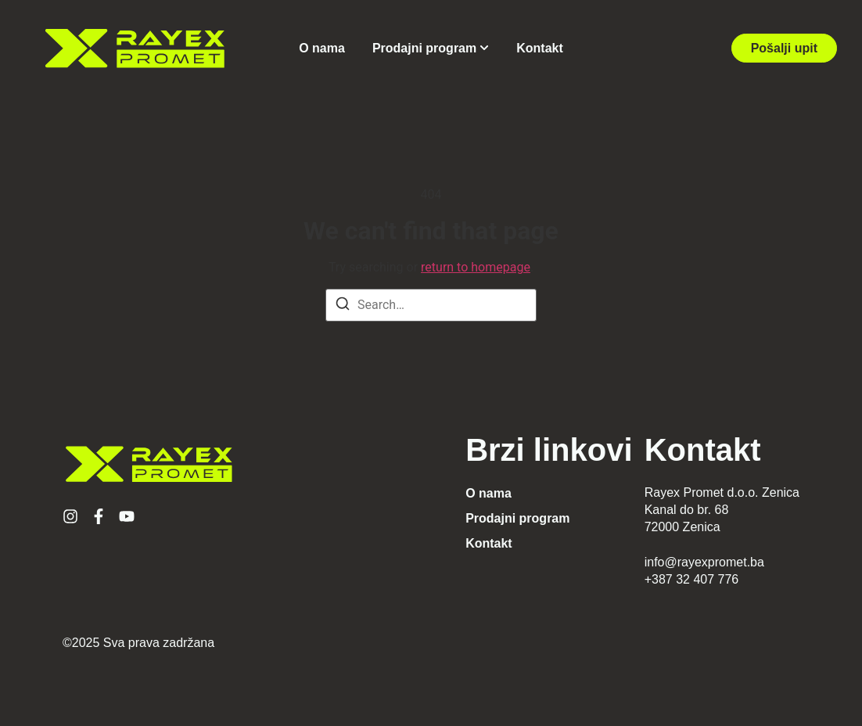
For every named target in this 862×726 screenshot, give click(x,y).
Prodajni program (424, 48)
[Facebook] (98, 516)
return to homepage (475, 267)
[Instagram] (70, 516)
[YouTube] (127, 516)
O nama (322, 48)
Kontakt (539, 48)
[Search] (342, 306)
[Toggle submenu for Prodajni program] (482, 48)
